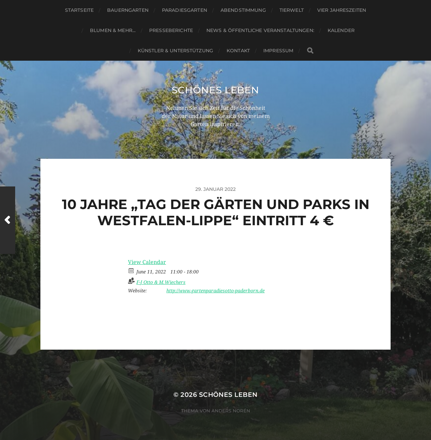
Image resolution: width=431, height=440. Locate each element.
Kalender (341, 30)
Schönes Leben (215, 90)
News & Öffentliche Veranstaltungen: (260, 30)
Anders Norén (230, 410)
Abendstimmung (243, 10)
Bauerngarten (127, 10)
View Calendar (147, 262)
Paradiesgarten (184, 10)
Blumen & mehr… (113, 30)
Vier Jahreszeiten (341, 10)
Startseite (79, 10)
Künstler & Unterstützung (175, 51)
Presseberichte (171, 30)
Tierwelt (291, 10)
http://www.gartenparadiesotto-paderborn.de (215, 290)
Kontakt (238, 51)
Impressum (278, 51)
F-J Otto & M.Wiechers (161, 282)
